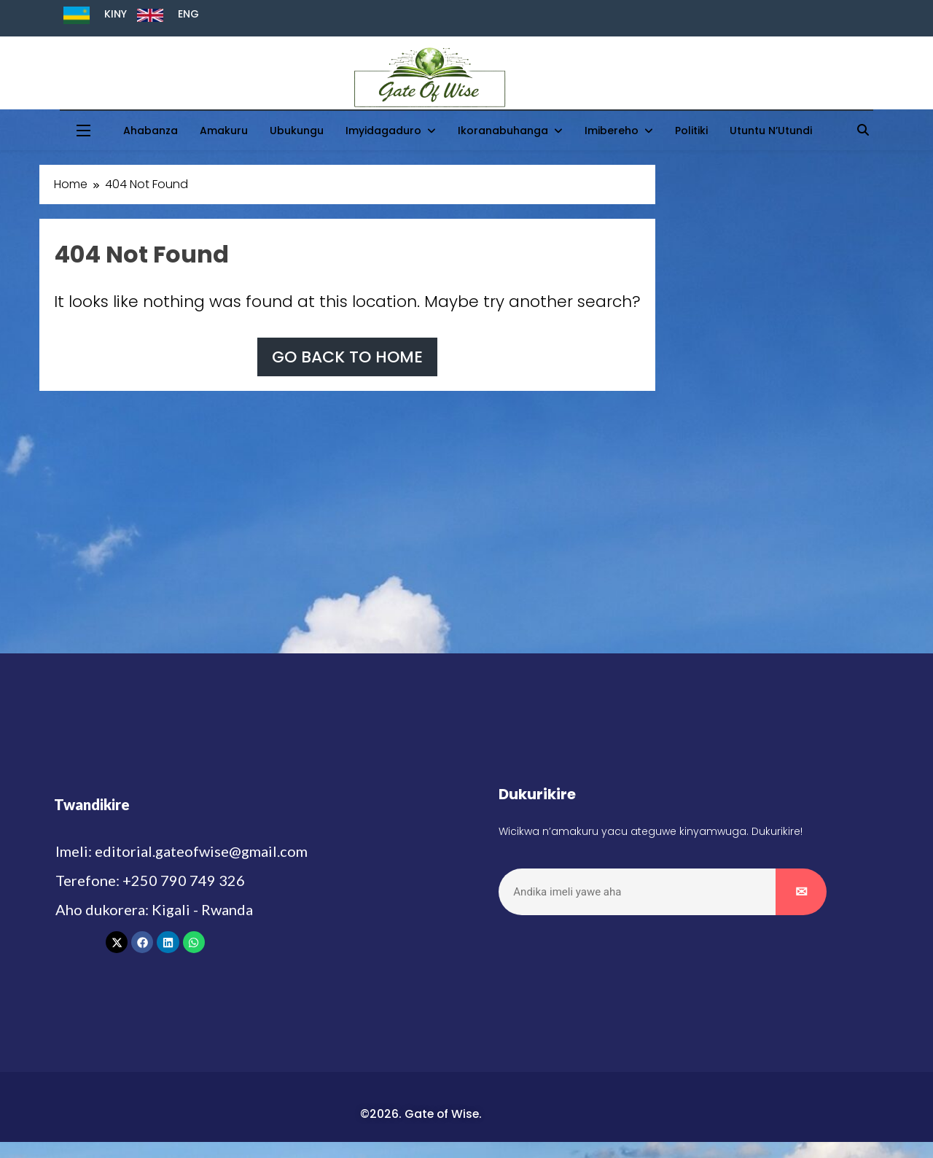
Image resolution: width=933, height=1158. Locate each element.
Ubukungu (297, 130)
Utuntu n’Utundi (771, 130)
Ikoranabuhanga (503, 130)
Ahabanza (150, 130)
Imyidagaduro (383, 130)
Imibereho (612, 130)
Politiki (691, 130)
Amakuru (224, 130)
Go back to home (347, 357)
